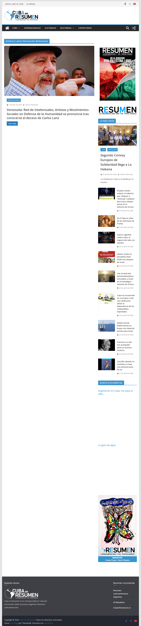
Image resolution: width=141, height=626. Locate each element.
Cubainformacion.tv (122, 608)
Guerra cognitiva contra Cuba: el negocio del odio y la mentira (126, 238)
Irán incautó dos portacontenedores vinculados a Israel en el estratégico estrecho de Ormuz (125, 278)
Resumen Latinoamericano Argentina (120, 593)
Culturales (50, 28)
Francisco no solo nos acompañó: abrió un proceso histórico (124, 346)
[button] (18, 28)
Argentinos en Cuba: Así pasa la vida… (115, 392)
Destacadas (112, 150)
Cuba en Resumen (31, 105)
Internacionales (32, 28)
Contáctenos (85, 28)
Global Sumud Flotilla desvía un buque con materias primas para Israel (125, 327)
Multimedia (65, 28)
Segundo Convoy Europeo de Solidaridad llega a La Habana (116, 162)
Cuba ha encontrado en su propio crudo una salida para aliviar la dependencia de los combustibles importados (126, 303)
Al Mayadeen (119, 602)
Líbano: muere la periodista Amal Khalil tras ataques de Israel (125, 258)
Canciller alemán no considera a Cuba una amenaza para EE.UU (125, 365)
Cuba (14, 28)
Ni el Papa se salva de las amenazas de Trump (125, 221)
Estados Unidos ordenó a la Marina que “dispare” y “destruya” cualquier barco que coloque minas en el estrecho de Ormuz (126, 198)
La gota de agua (107, 445)
